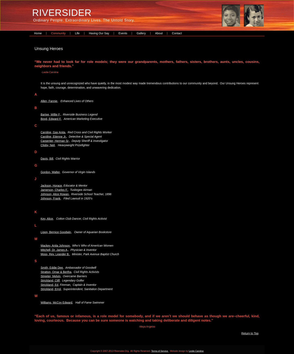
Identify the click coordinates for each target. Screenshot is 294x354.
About (159, 33)
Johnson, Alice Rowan (55, 194)
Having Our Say (99, 33)
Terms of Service (160, 351)
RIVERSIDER (61, 12)
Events (123, 33)
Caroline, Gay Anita (53, 132)
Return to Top (249, 333)
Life (77, 33)
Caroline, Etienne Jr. (53, 136)
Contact (177, 33)
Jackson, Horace (51, 185)
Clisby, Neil (48, 145)
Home (38, 33)
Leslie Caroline (196, 351)
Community (58, 33)
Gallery (141, 33)
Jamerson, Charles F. (54, 189)
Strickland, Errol (51, 289)
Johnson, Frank (50, 198)
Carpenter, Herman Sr (54, 140)
